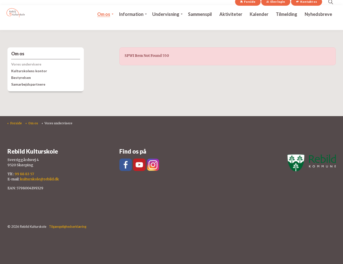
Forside (247, 11)
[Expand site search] (331, 11)
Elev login (275, 11)
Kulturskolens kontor (29, 71)
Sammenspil (200, 24)
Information (131, 24)
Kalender (259, 24)
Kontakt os (306, 11)
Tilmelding (286, 24)
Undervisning (165, 24)
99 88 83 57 (24, 174)
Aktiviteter (230, 24)
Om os (103, 24)
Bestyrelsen (21, 77)
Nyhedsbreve (318, 24)
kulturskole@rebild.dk (39, 179)
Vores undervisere (26, 64)
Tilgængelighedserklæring (67, 227)
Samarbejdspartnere (28, 84)
